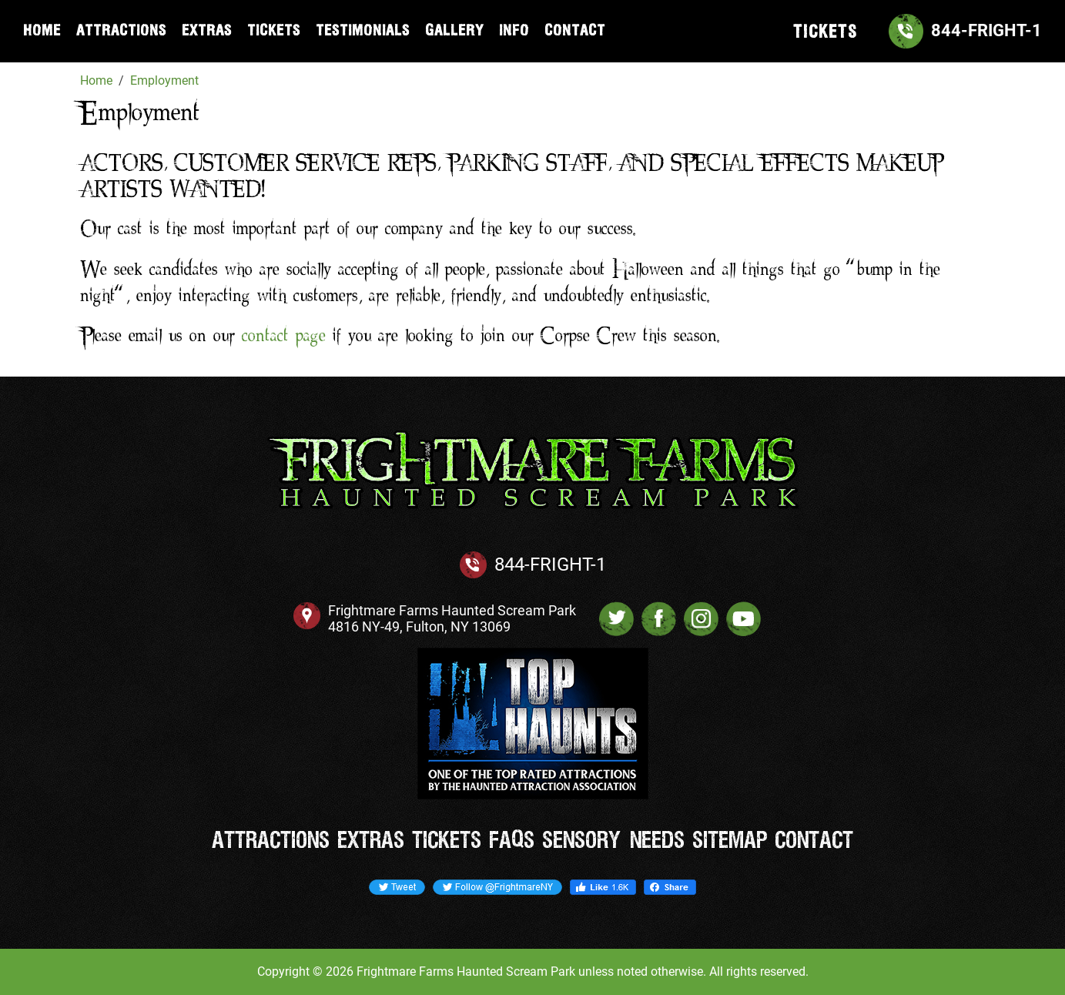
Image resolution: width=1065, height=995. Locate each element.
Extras (207, 31)
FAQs (511, 841)
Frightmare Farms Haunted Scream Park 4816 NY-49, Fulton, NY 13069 (452, 618)
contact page (284, 337)
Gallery (454, 31)
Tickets (273, 31)
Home (42, 31)
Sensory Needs (613, 841)
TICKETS (825, 33)
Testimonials (363, 31)
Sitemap (729, 841)
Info (514, 31)
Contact (574, 31)
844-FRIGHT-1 (550, 564)
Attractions (121, 31)
